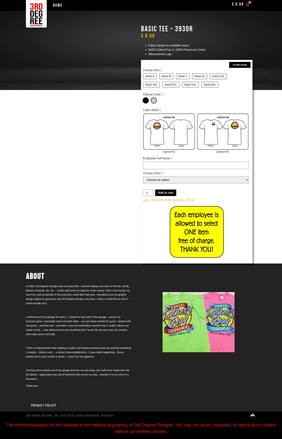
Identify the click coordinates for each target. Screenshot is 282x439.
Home (58, 5)
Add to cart (165, 192)
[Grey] (153, 100)
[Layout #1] (169, 134)
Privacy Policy (43, 405)
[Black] (145, 100)
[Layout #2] (222, 134)
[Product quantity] (148, 193)
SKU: (147, 200)
